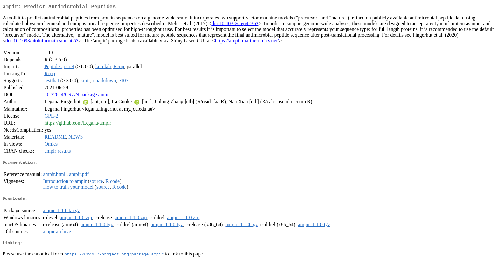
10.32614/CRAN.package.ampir (77, 95)
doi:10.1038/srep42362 (234, 24)
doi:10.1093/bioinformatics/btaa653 (42, 42)
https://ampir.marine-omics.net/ (247, 42)
